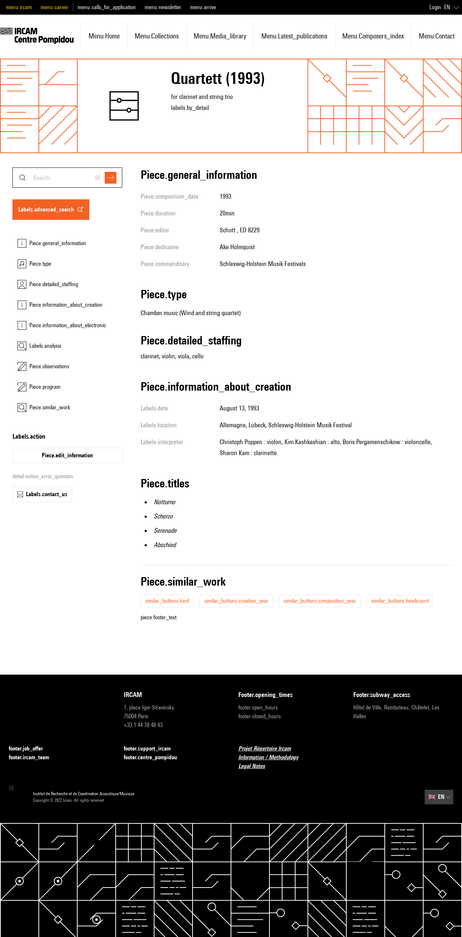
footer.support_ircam (151, 749)
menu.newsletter (163, 7)
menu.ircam (19, 7)
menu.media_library (220, 36)
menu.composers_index (373, 36)
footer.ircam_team (33, 757)
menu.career (54, 7)
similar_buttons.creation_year (236, 600)
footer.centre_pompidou (155, 757)
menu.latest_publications (294, 36)
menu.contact (437, 36)
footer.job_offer (30, 749)
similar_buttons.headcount (400, 600)
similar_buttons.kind (167, 600)
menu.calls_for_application (107, 7)
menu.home (104, 36)
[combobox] (67, 177)
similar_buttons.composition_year (320, 600)
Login (435, 7)
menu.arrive (203, 7)
